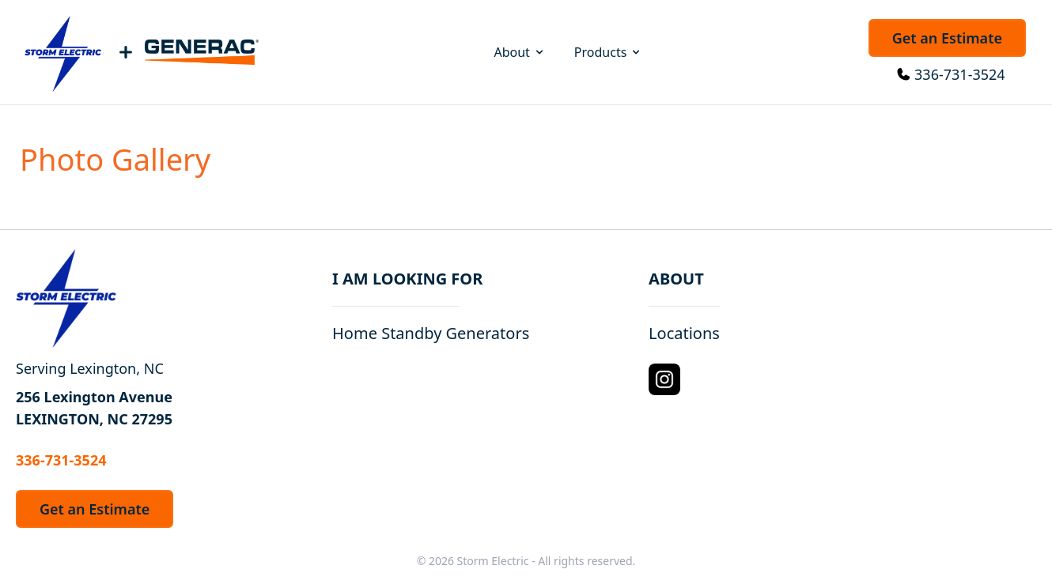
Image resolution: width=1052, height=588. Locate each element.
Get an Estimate (947, 37)
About (519, 52)
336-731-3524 (959, 74)
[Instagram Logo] (664, 379)
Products (608, 52)
